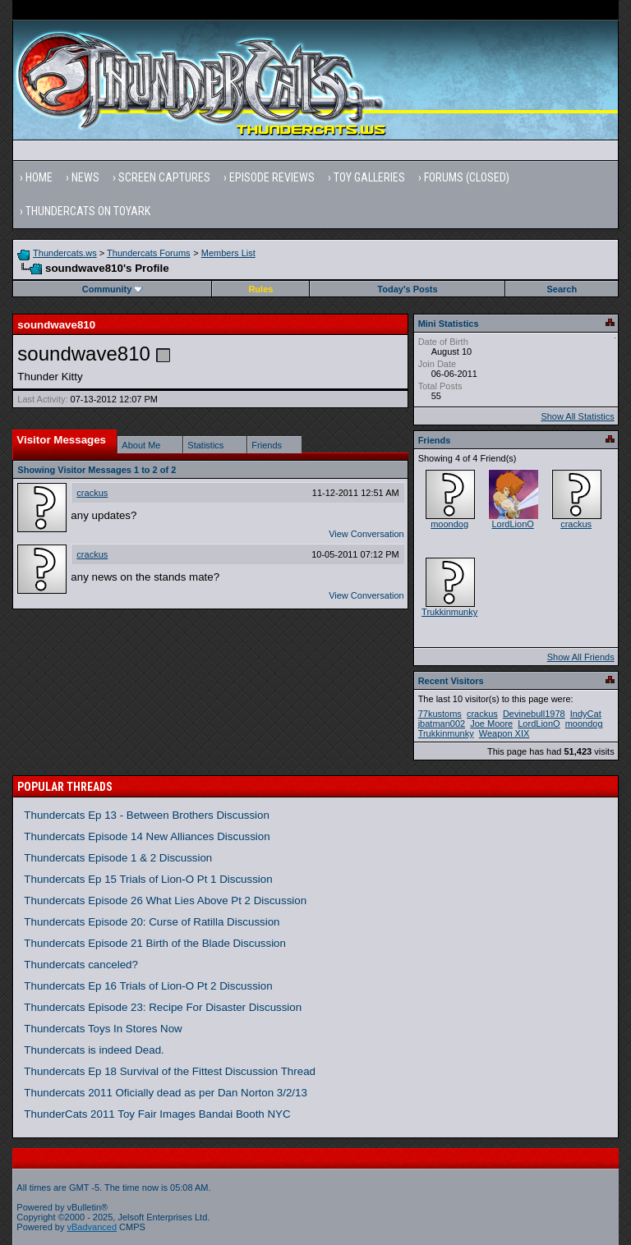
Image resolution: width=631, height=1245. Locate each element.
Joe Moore (491, 723)
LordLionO (512, 524)
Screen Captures (164, 177)
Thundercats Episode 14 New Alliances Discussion (146, 836)
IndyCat (585, 714)
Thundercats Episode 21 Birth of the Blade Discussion (155, 943)
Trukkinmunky (449, 612)
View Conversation (366, 534)
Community (113, 289)
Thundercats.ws (65, 253)
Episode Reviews (272, 177)
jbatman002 (442, 723)
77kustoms (440, 714)
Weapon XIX (504, 733)
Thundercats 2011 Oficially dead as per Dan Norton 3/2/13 (165, 1093)
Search (562, 289)
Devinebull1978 (534, 714)
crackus (92, 493)
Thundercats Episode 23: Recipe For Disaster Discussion (163, 1007)
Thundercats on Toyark (87, 211)
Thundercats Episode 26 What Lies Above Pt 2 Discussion (165, 900)
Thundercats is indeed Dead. (94, 1050)
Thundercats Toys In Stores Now (103, 1028)
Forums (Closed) (466, 177)
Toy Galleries (369, 177)
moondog (449, 524)
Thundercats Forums (148, 253)
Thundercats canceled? (81, 964)
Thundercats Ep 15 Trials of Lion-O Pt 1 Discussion (148, 879)
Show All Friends (581, 657)
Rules (260, 289)
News (85, 177)
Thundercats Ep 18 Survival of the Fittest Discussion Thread (170, 1071)
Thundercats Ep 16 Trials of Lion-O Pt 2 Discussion (148, 986)
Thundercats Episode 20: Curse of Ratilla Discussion (151, 922)
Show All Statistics (577, 416)
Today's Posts (407, 289)
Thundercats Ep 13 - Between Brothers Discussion (146, 815)
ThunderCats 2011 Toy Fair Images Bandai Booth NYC (157, 1114)
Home (39, 177)
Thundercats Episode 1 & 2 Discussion (118, 858)
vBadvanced (92, 1227)
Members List (228, 253)
